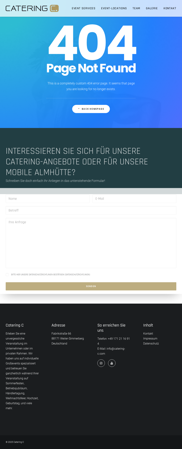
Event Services (84, 8)
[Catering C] (32, 8)
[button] (101, 363)
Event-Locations (114, 8)
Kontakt (170, 8)
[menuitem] (85, 8)
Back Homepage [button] (91, 108)
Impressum (150, 338)
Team (136, 8)
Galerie (152, 8)
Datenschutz (151, 343)
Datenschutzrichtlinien (77, 288)
